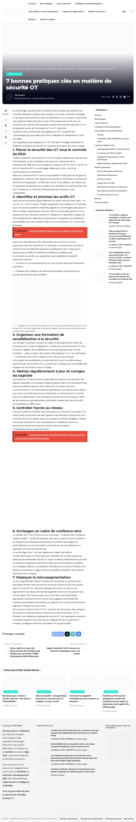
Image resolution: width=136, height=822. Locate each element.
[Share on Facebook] (113, 97)
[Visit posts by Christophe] (9, 96)
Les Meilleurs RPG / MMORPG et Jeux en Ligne (120, 246)
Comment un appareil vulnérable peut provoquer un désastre (84, 699)
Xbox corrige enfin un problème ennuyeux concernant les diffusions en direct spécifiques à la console (120, 236)
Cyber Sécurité (14, 74)
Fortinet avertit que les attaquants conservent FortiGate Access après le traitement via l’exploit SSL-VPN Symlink (116, 701)
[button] (119, 11)
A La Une (112, 226)
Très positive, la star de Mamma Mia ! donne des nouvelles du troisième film (120, 276)
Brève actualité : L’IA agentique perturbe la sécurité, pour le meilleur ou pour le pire (51, 699)
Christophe (20, 95)
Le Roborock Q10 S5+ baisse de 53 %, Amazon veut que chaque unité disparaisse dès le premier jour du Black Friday (75, 733)
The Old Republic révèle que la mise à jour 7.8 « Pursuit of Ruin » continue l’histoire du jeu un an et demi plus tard (120, 257)
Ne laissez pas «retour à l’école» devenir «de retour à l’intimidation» (16, 699)
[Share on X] (117, 97)
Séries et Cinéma (123, 226)
